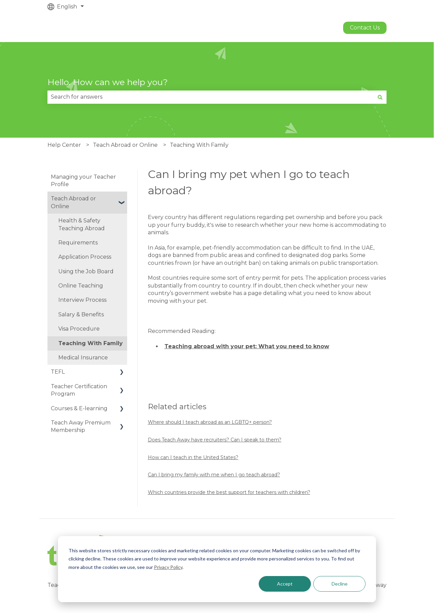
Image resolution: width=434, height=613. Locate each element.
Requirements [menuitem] (78, 242)
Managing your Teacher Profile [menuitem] (83, 180)
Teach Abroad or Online (125, 145)
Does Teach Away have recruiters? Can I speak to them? (214, 440)
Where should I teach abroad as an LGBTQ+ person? (210, 422)
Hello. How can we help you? (107, 82)
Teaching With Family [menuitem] (90, 343)
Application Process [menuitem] (84, 257)
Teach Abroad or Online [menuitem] (73, 202)
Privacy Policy (168, 567)
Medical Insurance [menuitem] (83, 357)
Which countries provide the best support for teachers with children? (229, 492)
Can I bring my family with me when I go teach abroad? (214, 475)
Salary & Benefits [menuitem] (81, 314)
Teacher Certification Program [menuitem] (79, 390)
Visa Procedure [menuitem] (79, 328)
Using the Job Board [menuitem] (86, 271)
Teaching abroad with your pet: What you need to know (246, 346)
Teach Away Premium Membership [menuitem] (81, 426)
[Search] (380, 97)
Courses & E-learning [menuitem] (79, 408)
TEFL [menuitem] (58, 372)
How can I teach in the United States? (193, 457)
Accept (285, 584)
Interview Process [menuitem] (82, 300)
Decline (340, 584)
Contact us (365, 27)
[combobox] (210, 97)
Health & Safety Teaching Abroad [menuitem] (81, 224)
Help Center (64, 145)
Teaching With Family (199, 145)
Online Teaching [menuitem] (80, 285)
